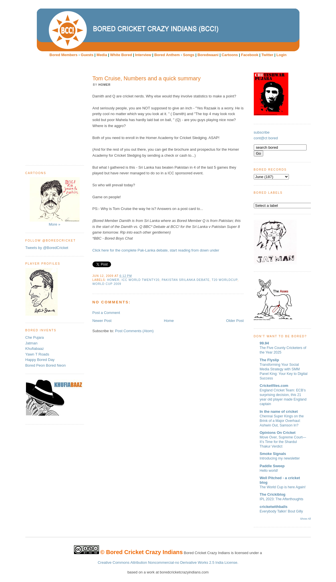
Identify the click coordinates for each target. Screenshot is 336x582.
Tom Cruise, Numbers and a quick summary (146, 78)
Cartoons (230, 55)
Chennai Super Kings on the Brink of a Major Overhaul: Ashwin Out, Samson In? (282, 420)
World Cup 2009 (106, 283)
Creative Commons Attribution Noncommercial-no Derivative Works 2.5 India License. (168, 562)
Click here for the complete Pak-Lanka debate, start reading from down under (155, 250)
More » (55, 201)
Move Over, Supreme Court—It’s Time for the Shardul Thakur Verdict (283, 441)
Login (281, 55)
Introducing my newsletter (280, 458)
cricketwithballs (274, 507)
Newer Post (102, 320)
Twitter (267, 55)
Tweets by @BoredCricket (46, 248)
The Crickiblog (272, 494)
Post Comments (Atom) (134, 331)
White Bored (121, 55)
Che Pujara (34, 337)
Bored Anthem (167, 55)
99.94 (264, 343)
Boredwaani (208, 55)
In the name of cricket (279, 411)
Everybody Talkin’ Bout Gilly (281, 511)
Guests (87, 55)
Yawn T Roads (37, 354)
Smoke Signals (273, 454)
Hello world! (269, 471)
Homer (113, 279)
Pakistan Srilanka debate (186, 279)
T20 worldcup (225, 279)
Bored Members (63, 55)
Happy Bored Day (40, 360)
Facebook (249, 55)
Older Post (235, 320)
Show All (305, 518)
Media (101, 55)
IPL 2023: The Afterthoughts (281, 499)
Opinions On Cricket (278, 432)
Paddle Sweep (272, 466)
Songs (188, 55)
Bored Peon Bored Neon (45, 365)
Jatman (31, 343)
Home (169, 320)
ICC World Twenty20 (141, 279)
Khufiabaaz (34, 348)
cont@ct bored (266, 138)
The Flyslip (269, 360)
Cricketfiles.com (274, 385)
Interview (143, 55)
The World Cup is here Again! (283, 487)
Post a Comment (106, 313)
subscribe (262, 132)
